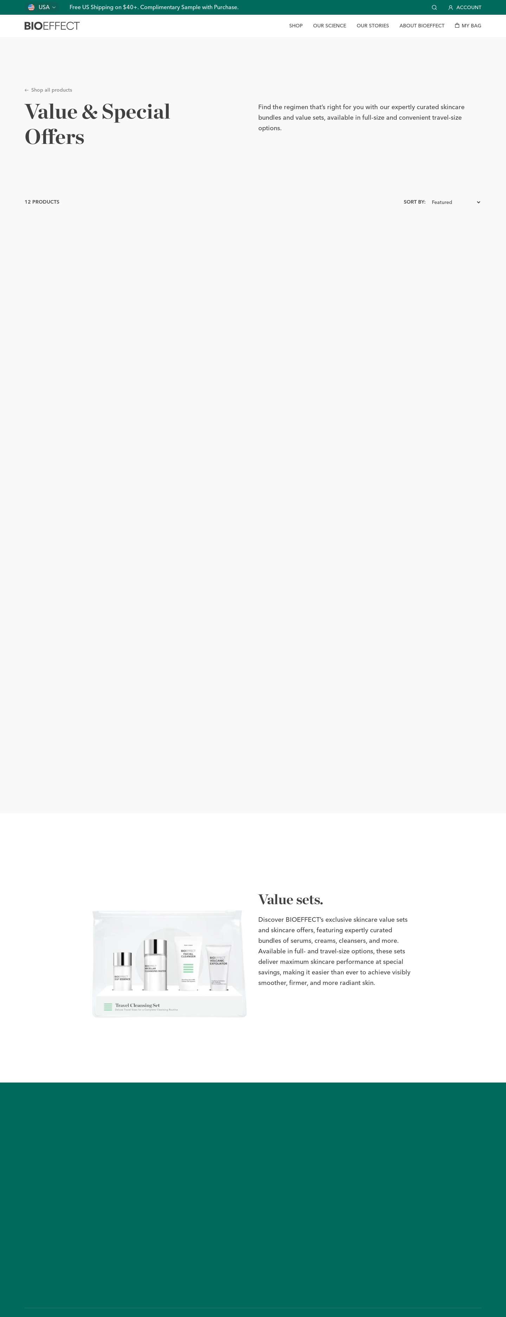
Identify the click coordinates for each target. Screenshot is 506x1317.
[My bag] (468, 26)
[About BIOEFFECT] (422, 26)
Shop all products (48, 90)
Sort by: (415, 202)
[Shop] (296, 26)
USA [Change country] (44, 7)
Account (464, 7)
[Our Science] (329, 26)
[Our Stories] (372, 26)
